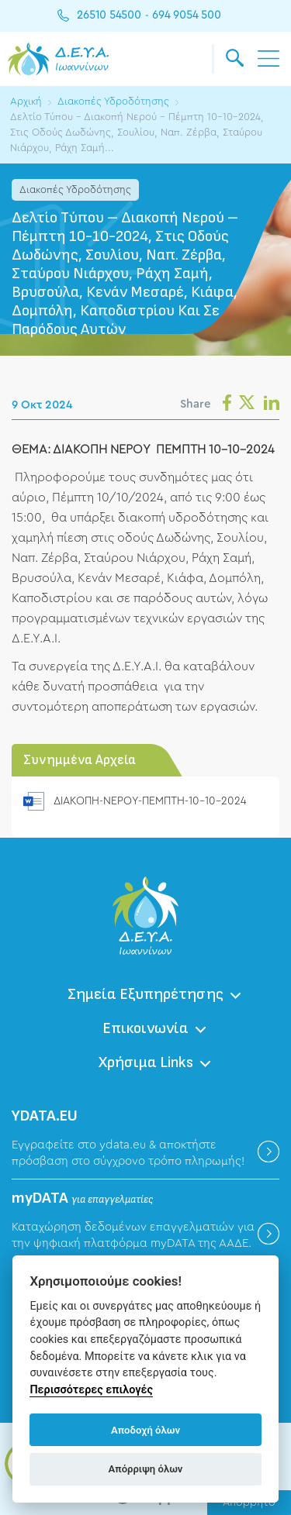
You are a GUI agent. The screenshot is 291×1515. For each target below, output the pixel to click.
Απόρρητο (249, 1502)
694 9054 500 (186, 15)
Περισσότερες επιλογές (91, 1389)
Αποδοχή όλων (145, 1430)
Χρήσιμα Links (146, 1062)
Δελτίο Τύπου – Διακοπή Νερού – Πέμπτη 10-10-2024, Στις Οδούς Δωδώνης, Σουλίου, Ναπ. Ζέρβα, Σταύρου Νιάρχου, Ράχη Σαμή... (137, 132)
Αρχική (26, 101)
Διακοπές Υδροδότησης (113, 101)
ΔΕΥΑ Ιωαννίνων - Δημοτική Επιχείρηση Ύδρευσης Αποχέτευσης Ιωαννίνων (58, 59)
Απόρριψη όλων (146, 1469)
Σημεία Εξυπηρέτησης (145, 994)
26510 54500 (109, 15)
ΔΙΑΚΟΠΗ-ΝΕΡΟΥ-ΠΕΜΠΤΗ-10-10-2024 (150, 801)
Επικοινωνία (145, 1028)
